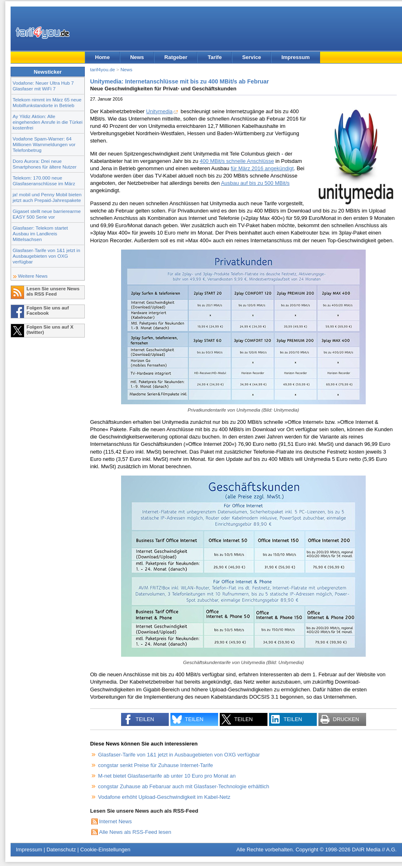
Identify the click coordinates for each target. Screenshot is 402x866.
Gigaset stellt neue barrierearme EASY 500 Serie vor (47, 213)
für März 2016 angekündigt (262, 168)
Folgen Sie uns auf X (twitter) (50, 329)
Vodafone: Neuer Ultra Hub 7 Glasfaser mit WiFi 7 (43, 85)
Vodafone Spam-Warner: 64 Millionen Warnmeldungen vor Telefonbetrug (44, 144)
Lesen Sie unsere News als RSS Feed (53, 291)
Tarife (214, 57)
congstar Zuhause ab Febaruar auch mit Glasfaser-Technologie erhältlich (183, 786)
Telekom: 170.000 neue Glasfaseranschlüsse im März (44, 180)
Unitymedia (159, 111)
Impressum (295, 57)
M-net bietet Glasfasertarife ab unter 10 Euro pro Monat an (167, 776)
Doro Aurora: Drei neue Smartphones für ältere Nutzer (45, 163)
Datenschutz (61, 849)
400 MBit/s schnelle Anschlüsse (237, 161)
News (137, 57)
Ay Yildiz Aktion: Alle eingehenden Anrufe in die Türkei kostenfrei (47, 122)
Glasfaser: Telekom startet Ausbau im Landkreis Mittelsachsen (40, 233)
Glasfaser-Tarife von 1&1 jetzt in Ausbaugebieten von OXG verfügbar (46, 256)
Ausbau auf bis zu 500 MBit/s (255, 183)
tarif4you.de (102, 69)
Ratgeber (175, 57)
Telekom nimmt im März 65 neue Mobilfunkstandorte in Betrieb (47, 102)
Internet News (115, 821)
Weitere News (33, 275)
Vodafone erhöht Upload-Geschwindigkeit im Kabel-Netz (164, 797)
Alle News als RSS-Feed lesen (135, 832)
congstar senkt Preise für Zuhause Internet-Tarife (155, 765)
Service (251, 57)
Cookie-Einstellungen (105, 849)
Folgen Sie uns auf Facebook (48, 310)
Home (102, 57)
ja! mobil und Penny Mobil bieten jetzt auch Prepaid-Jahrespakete (47, 197)
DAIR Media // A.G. (374, 849)
